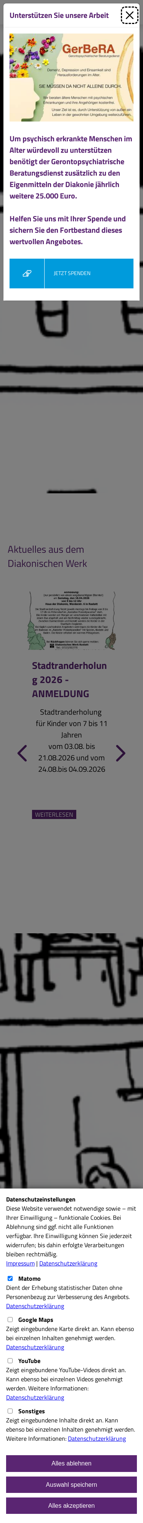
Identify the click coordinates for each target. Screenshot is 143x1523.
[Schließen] (130, 15)
